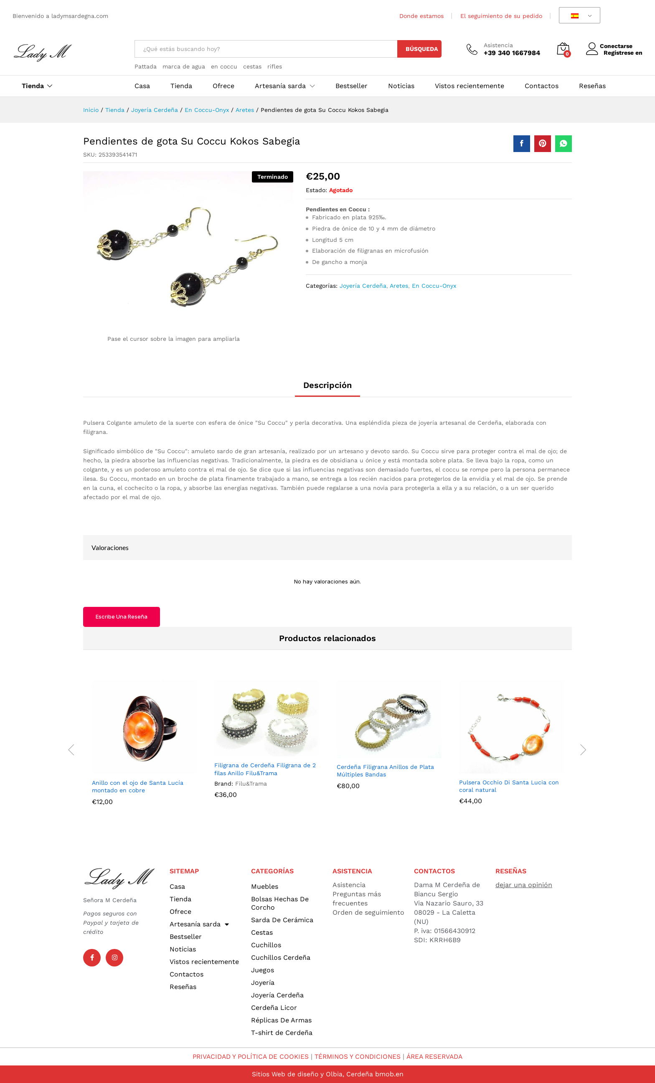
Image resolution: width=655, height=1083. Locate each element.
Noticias (401, 86)
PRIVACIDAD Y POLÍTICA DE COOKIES (247, 1056)
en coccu (224, 66)
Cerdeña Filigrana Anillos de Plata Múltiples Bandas (385, 770)
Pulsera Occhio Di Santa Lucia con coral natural (509, 786)
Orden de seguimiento (368, 912)
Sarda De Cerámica (282, 920)
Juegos (262, 970)
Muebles (264, 886)
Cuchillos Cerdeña (280, 957)
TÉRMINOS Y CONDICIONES (358, 1056)
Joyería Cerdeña (363, 285)
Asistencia (498, 45)
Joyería (262, 983)
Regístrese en (623, 52)
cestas (252, 66)
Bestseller (351, 86)
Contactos (542, 86)
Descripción (327, 385)
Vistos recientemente (469, 86)
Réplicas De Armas (281, 1020)
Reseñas (592, 86)
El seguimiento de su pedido (501, 16)
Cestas (262, 932)
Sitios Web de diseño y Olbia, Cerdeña (312, 1074)
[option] (144, 749)
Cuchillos (266, 945)
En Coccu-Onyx (434, 285)
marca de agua (183, 66)
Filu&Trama (251, 783)
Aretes (399, 285)
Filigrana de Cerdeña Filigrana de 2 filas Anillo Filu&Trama (265, 769)
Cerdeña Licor (274, 1008)
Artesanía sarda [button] (280, 86)
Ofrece (223, 86)
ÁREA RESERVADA (438, 1056)
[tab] (327, 389)
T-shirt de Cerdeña (281, 1033)
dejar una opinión (523, 885)
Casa (142, 86)
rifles (274, 66)
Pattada (146, 66)
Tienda (33, 86)
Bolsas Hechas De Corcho (280, 903)
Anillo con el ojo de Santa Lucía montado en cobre (137, 786)
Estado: (316, 190)
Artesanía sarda (199, 924)
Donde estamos (421, 16)
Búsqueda (422, 49)
